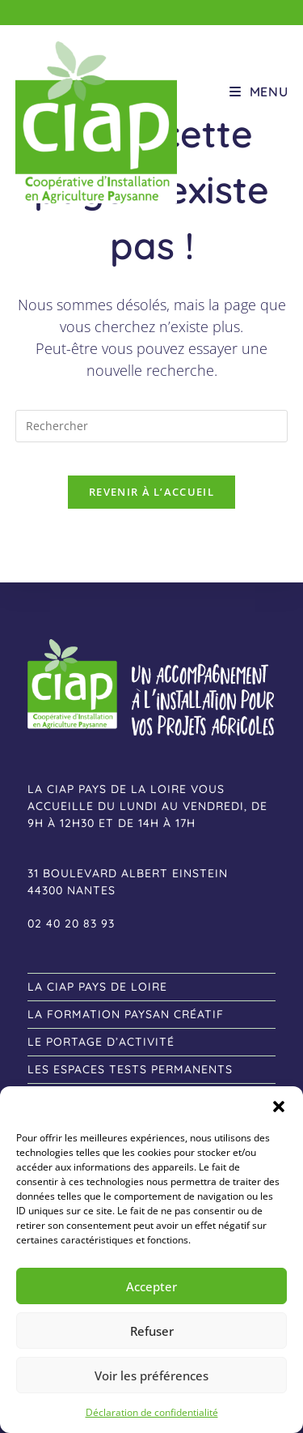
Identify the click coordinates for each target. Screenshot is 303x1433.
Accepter (151, 1286)
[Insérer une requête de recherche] (151, 426)
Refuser (152, 1331)
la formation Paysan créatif (125, 1014)
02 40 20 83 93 (71, 923)
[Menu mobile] (258, 91)
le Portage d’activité (101, 1041)
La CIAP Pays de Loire (97, 986)
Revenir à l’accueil (151, 491)
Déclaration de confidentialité (152, 1412)
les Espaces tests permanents (130, 1069)
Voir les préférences (151, 1375)
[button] (279, 1106)
